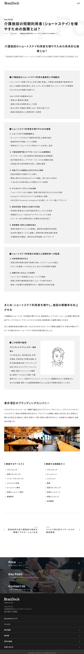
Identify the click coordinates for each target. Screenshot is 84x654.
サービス (7, 623)
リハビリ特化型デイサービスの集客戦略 (62, 531)
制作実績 (42, 628)
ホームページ (52, 474)
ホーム (6, 33)
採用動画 (50, 502)
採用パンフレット (53, 498)
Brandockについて (11, 617)
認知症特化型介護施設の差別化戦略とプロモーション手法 (21, 531)
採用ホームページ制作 (16, 493)
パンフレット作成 (13, 484)
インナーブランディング (16, 479)
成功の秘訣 (14, 33)
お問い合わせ (42, 645)
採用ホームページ (54, 493)
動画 (49, 484)
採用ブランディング (14, 474)
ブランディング (12, 470)
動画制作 (10, 498)
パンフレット (51, 479)
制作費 (42, 634)
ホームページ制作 (14, 488)
